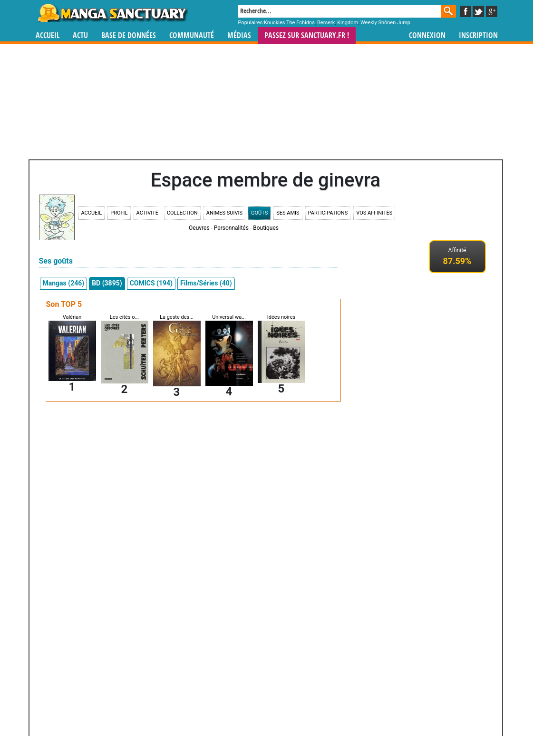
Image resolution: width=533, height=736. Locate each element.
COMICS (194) (151, 283)
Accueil (47, 35)
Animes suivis (224, 213)
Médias (239, 35)
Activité (147, 213)
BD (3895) (107, 283)
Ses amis (287, 213)
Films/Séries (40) (206, 283)
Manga (112, 13)
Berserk (326, 23)
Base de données (128, 35)
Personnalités (231, 228)
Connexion (427, 35)
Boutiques (266, 228)
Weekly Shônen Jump (385, 23)
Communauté (191, 35)
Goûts (259, 213)
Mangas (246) (64, 283)
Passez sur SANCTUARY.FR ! (306, 35)
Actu (80, 35)
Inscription (478, 35)
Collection (182, 213)
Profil (118, 213)
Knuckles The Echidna (289, 23)
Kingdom (347, 23)
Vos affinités (374, 213)
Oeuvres (199, 228)
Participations (328, 213)
